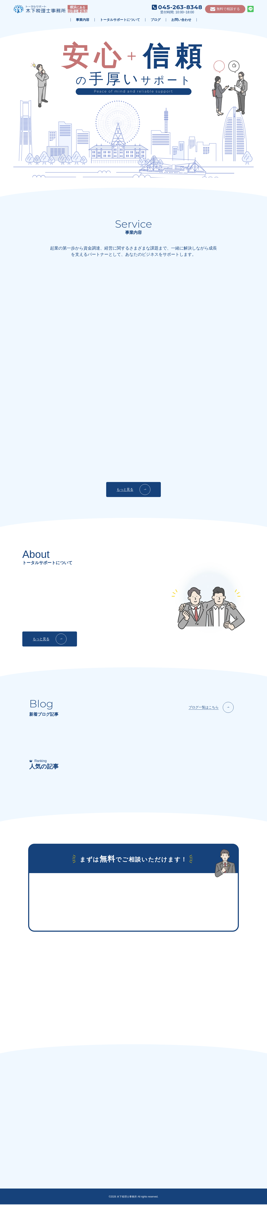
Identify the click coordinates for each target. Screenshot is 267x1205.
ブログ (156, 19)
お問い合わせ (181, 19)
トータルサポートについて (120, 19)
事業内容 (82, 19)
